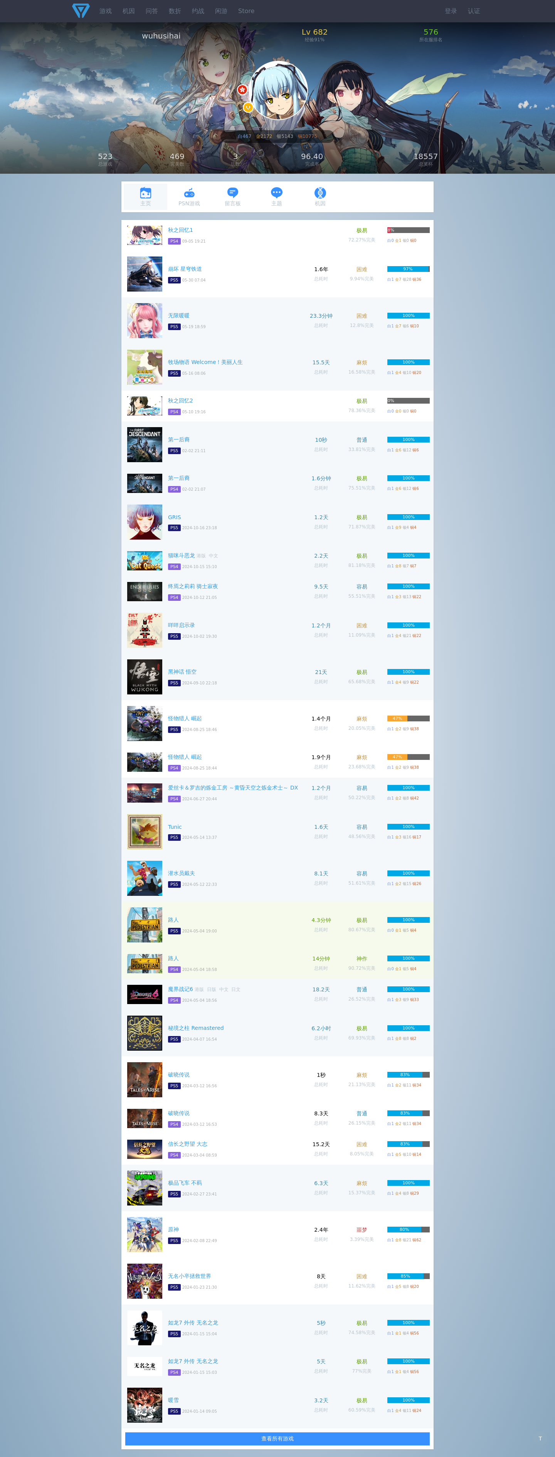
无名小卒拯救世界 (189, 1276)
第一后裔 (179, 439)
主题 (277, 196)
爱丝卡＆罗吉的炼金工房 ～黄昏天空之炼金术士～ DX (233, 788)
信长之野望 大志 (187, 1144)
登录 (451, 11)
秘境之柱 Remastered (196, 1028)
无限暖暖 (179, 315)
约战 (198, 11)
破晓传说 (179, 1074)
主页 (146, 196)
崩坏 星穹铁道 (185, 269)
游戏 (105, 11)
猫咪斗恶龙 (181, 555)
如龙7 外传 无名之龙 (193, 1323)
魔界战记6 (180, 989)
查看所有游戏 (277, 1438)
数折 (175, 11)
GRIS (174, 517)
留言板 (233, 196)
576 (431, 32)
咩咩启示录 (181, 625)
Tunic (175, 827)
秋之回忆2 (180, 400)
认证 (474, 11)
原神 (173, 1229)
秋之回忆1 (180, 230)
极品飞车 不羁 (185, 1183)
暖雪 (173, 1400)
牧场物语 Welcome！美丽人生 (205, 362)
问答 (152, 11)
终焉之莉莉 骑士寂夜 (193, 586)
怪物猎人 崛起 (185, 718)
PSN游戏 (189, 196)
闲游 (221, 11)
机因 (129, 11)
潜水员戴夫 (181, 873)
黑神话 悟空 (182, 672)
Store (246, 11)
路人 (173, 920)
